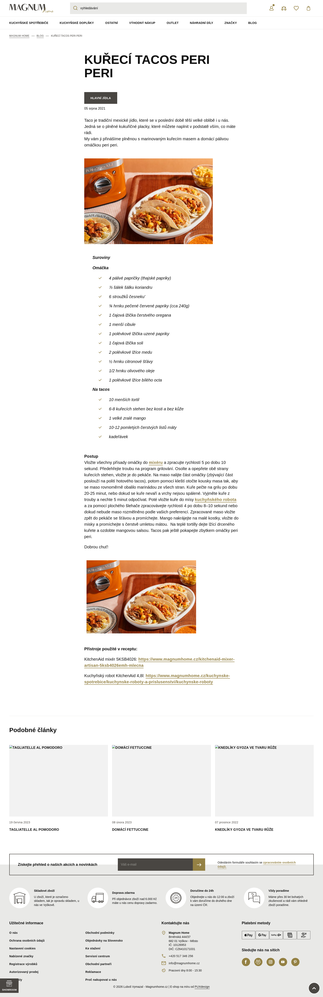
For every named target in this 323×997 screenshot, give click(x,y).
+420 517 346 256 (181, 956)
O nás (13, 932)
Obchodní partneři (98, 964)
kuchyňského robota (215, 499)
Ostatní (111, 23)
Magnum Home (19, 35)
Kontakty (15, 979)
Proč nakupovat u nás (101, 979)
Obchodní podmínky (100, 932)
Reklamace (93, 972)
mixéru (156, 462)
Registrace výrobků (23, 964)
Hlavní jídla (100, 98)
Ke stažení (93, 948)
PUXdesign (202, 986)
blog (40, 35)
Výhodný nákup (142, 23)
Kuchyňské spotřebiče (28, 23)
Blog (252, 23)
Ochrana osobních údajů (27, 940)
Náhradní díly (201, 23)
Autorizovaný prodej (24, 972)
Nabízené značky (21, 956)
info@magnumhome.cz (184, 963)
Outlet (173, 23)
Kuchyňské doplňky (77, 23)
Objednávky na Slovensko (104, 940)
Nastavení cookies (22, 948)
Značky (231, 23)
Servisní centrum (97, 956)
